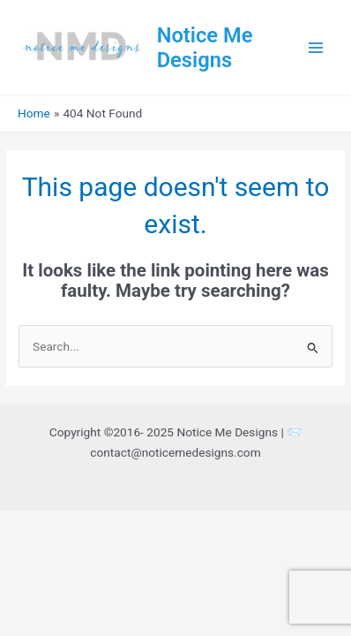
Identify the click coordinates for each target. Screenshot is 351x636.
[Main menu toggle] (316, 48)
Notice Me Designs (205, 47)
